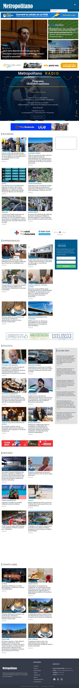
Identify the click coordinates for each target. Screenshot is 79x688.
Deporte (5, 469)
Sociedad (52, 43)
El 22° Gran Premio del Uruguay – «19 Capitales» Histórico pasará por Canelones (13, 527)
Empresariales (7, 257)
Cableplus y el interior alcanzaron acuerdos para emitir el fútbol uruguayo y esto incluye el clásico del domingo (40, 528)
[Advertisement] (39, 550)
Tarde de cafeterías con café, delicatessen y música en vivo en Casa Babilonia (13, 587)
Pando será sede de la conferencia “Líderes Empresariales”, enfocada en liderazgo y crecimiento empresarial (40, 262)
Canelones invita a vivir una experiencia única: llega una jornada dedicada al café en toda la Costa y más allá (40, 643)
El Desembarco (37, 681)
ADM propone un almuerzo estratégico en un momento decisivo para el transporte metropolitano (37, 323)
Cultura (52, 25)
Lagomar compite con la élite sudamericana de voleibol (12, 503)
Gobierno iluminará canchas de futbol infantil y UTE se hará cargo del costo (40, 473)
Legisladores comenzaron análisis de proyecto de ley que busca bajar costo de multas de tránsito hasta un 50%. (40, 369)
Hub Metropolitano (38, 679)
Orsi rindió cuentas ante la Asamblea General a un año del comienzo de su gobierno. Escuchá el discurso (14, 428)
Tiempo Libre (16, 314)
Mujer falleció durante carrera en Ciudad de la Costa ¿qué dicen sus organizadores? (40, 504)
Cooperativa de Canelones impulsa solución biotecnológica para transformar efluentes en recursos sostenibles (14, 287)
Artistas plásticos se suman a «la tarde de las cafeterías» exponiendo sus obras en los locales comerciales (13, 319)
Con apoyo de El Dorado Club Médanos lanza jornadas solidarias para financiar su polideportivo (14, 261)
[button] (75, 4)
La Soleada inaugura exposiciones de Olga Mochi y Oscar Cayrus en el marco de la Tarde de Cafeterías (40, 615)
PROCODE (51, 686)
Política (5, 45)
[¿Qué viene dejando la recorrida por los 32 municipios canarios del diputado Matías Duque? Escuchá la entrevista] (24, 40)
